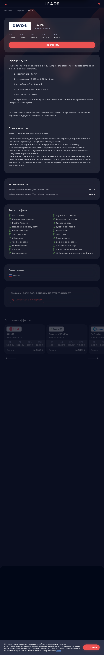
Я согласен (91, 647)
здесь (58, 651)
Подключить (52, 45)
